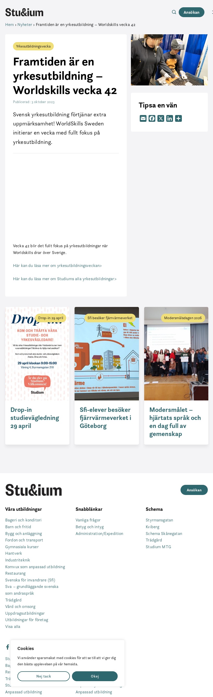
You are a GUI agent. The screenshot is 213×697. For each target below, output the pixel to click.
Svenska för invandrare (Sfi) (30, 580)
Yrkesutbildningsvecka (33, 46)
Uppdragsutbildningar (25, 613)
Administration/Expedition (99, 533)
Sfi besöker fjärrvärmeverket (110, 318)
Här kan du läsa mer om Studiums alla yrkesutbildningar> (65, 278)
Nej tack (43, 676)
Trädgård (13, 600)
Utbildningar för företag (26, 619)
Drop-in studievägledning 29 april (34, 418)
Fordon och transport (24, 540)
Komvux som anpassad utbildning (35, 566)
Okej (95, 676)
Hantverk (13, 553)
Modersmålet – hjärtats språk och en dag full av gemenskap (175, 422)
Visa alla (12, 626)
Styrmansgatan (159, 520)
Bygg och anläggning (23, 533)
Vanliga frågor (88, 520)
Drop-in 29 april (50, 318)
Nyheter (24, 24)
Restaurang (15, 573)
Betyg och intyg (90, 526)
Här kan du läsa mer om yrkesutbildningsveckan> (57, 265)
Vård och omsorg (20, 606)
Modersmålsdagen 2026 (183, 318)
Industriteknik (17, 560)
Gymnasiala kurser (22, 546)
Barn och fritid (18, 526)
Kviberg (152, 526)
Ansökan (191, 12)
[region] (67, 663)
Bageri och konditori (23, 520)
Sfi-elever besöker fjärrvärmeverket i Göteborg (105, 418)
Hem (9, 24)
